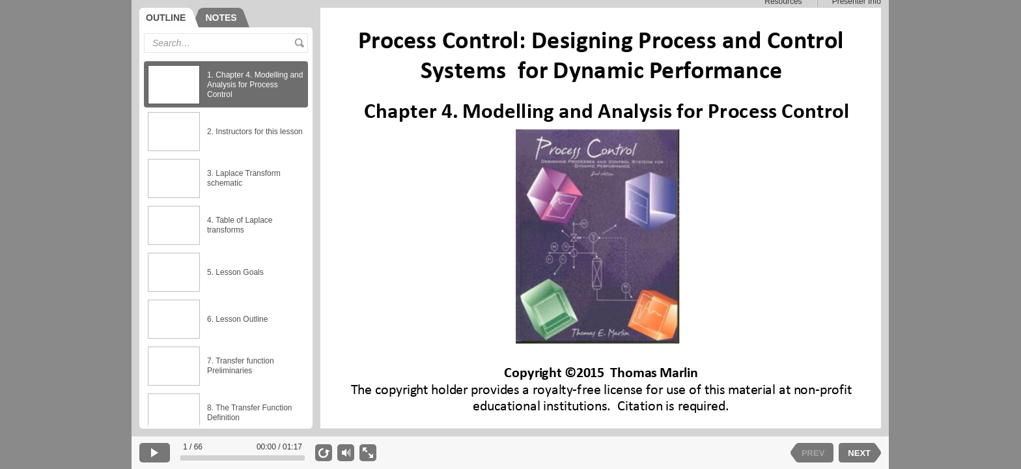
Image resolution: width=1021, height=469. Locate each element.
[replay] (323, 452)
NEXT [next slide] (859, 453)
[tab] (169, 17)
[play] (154, 452)
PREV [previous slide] (813, 453)
